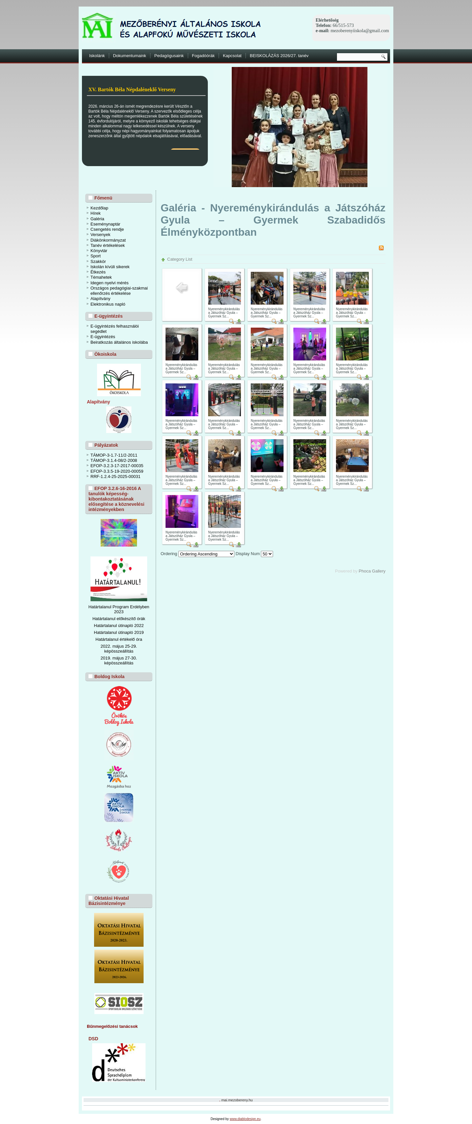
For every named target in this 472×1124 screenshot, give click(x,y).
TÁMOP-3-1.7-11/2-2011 (113, 455)
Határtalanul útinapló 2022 (119, 625)
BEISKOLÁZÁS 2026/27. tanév (279, 55)
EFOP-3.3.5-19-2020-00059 (116, 471)
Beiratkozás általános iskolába (119, 342)
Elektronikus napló (107, 304)
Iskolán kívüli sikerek (109, 266)
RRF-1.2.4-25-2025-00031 (115, 476)
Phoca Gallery (372, 571)
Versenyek (100, 234)
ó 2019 (137, 632)
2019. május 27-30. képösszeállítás (119, 660)
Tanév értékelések (107, 245)
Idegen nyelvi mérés (109, 282)
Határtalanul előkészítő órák (118, 618)
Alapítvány (100, 298)
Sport (95, 255)
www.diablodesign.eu (245, 1119)
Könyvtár (98, 250)
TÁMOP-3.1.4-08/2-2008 (113, 460)
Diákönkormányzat (108, 240)
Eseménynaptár (105, 224)
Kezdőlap (99, 207)
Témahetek (101, 277)
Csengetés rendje (107, 229)
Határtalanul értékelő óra (118, 639)
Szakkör (98, 261)
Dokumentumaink (129, 55)
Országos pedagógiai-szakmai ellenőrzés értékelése (119, 291)
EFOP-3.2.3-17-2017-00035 (116, 465)
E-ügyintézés (102, 336)
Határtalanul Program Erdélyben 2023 (118, 609)
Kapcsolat (232, 55)
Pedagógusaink (169, 55)
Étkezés (98, 272)
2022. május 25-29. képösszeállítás (119, 649)
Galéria (97, 218)
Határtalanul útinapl (112, 632)
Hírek (95, 213)
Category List (179, 259)
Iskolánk (97, 55)
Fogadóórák (203, 55)
